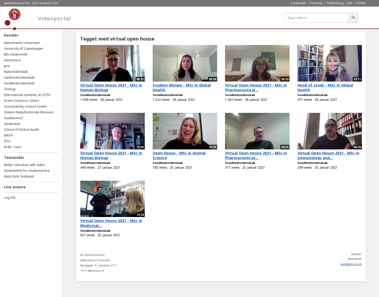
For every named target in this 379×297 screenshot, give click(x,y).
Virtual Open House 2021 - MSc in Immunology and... (328, 155)
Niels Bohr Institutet (19, 176)
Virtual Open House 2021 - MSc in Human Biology (111, 88)
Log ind (9, 197)
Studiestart (12, 124)
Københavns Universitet (22, 43)
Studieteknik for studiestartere (27, 170)
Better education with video (24, 165)
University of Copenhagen (23, 48)
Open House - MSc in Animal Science (179, 155)
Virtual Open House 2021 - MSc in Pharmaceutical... (256, 88)
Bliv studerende (16, 54)
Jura (7, 66)
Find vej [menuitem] (316, 3)
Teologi (10, 89)
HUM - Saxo (12, 147)
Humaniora (12, 60)
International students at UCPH (27, 95)
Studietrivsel (13, 118)
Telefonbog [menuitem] (335, 3)
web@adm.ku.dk (351, 264)
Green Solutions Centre (21, 100)
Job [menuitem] (350, 3)
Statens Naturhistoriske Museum (28, 112)
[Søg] (353, 18)
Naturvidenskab (16, 71)
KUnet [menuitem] (361, 3)
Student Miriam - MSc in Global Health (182, 88)
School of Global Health (21, 129)
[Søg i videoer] (316, 18)
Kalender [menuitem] (300, 3)
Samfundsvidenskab (19, 77)
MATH (8, 135)
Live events (15, 186)
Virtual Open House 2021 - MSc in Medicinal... (111, 223)
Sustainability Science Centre (25, 106)
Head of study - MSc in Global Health (325, 88)
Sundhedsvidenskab (19, 83)
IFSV (7, 141)
